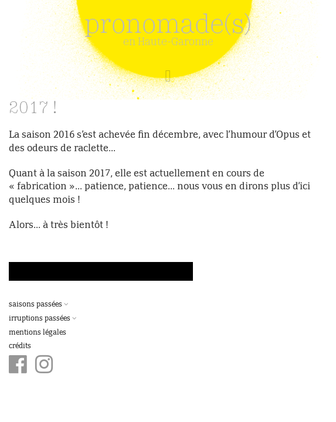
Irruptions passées (43, 318)
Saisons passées (39, 304)
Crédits (20, 346)
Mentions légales (37, 332)
